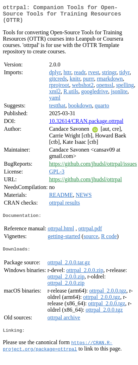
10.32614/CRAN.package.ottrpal (86, 125)
